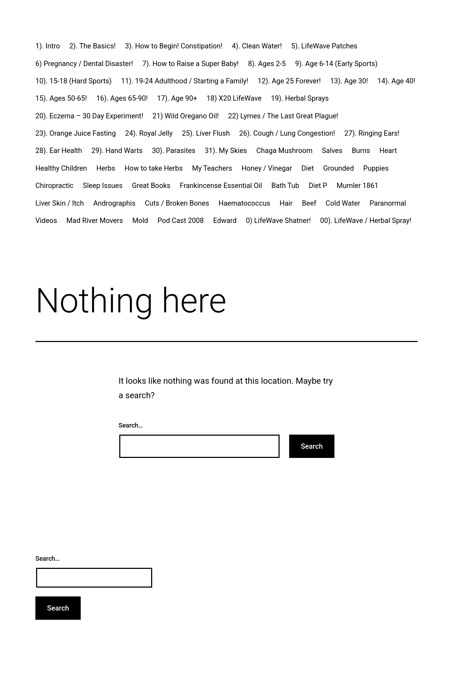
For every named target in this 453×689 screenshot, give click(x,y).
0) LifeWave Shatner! (278, 220)
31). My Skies (226, 150)
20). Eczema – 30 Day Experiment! (89, 116)
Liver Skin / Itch (59, 203)
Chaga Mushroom (284, 150)
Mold (140, 220)
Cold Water (343, 203)
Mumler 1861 (357, 185)
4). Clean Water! (257, 46)
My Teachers (212, 168)
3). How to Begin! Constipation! (173, 46)
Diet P (318, 185)
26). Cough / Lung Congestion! (287, 133)
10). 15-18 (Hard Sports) (73, 81)
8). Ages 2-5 (267, 63)
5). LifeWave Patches (324, 46)
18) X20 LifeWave (234, 98)
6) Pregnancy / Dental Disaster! (84, 63)
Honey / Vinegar (266, 168)
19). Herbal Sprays (300, 98)
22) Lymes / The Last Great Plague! (283, 116)
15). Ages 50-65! (61, 98)
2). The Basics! (92, 46)
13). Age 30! (349, 81)
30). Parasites (173, 150)
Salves (332, 150)
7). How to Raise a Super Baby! (190, 63)
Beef (309, 203)
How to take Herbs (154, 168)
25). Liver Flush (206, 133)
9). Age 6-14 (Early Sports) (336, 63)
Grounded (338, 168)
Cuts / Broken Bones (177, 203)
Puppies (376, 168)
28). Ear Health (58, 150)
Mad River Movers (95, 220)
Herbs (105, 168)
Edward (224, 220)
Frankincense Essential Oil (221, 185)
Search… (131, 425)
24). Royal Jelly (148, 133)
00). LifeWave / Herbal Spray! (366, 220)
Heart (388, 150)
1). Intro (47, 46)
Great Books (151, 185)
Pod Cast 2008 (180, 220)
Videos (46, 220)
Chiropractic (54, 185)
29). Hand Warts (117, 150)
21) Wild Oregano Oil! (186, 116)
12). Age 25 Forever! (289, 81)
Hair (286, 203)
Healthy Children (61, 168)
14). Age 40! (396, 81)
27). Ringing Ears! (372, 133)
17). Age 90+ (177, 98)
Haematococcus (244, 203)
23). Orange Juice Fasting (75, 133)
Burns (361, 150)
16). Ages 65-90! (122, 98)
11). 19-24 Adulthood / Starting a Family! (184, 81)
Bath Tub (285, 185)
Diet (308, 168)
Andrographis (114, 203)
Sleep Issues (102, 185)
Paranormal (387, 203)
